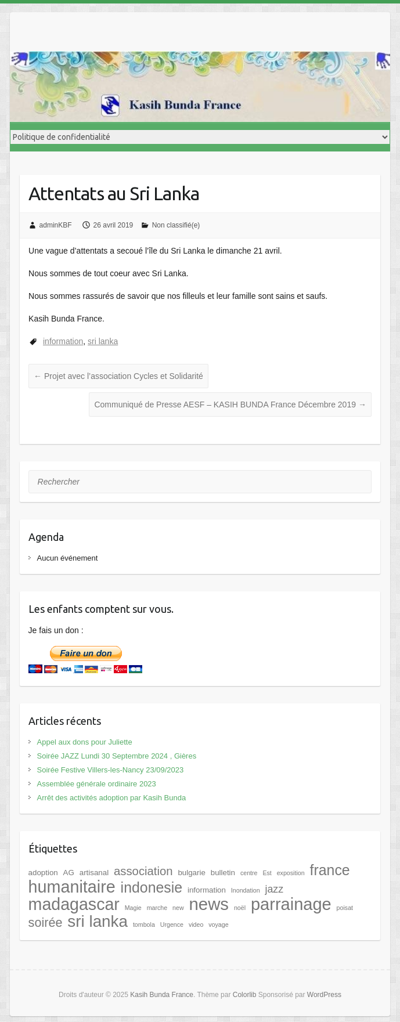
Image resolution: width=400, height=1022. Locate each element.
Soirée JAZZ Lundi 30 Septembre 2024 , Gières (117, 756)
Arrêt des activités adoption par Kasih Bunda (111, 797)
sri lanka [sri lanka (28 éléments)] (97, 921)
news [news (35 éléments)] (209, 903)
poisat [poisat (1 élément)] (345, 907)
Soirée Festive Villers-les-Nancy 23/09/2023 (110, 769)
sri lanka (103, 341)
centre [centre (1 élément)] (249, 872)
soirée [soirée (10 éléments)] (45, 922)
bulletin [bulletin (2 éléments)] (223, 872)
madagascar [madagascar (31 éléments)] (74, 904)
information (63, 341)
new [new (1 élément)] (178, 907)
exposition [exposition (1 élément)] (291, 872)
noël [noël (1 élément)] (240, 907)
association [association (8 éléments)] (143, 871)
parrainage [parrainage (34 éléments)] (291, 904)
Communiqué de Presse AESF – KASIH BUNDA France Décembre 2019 (230, 404)
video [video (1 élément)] (196, 924)
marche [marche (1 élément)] (157, 907)
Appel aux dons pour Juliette (84, 742)
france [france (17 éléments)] (330, 870)
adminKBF (55, 225)
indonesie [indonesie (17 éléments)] (152, 887)
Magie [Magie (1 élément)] (133, 907)
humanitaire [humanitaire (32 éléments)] (72, 886)
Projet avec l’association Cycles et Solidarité (118, 376)
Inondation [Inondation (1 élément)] (245, 890)
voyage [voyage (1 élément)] (218, 924)
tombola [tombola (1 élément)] (144, 924)
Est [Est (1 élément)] (266, 872)
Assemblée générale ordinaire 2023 (96, 783)
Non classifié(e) (176, 225)
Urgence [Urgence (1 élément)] (171, 924)
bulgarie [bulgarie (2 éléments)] (191, 872)
